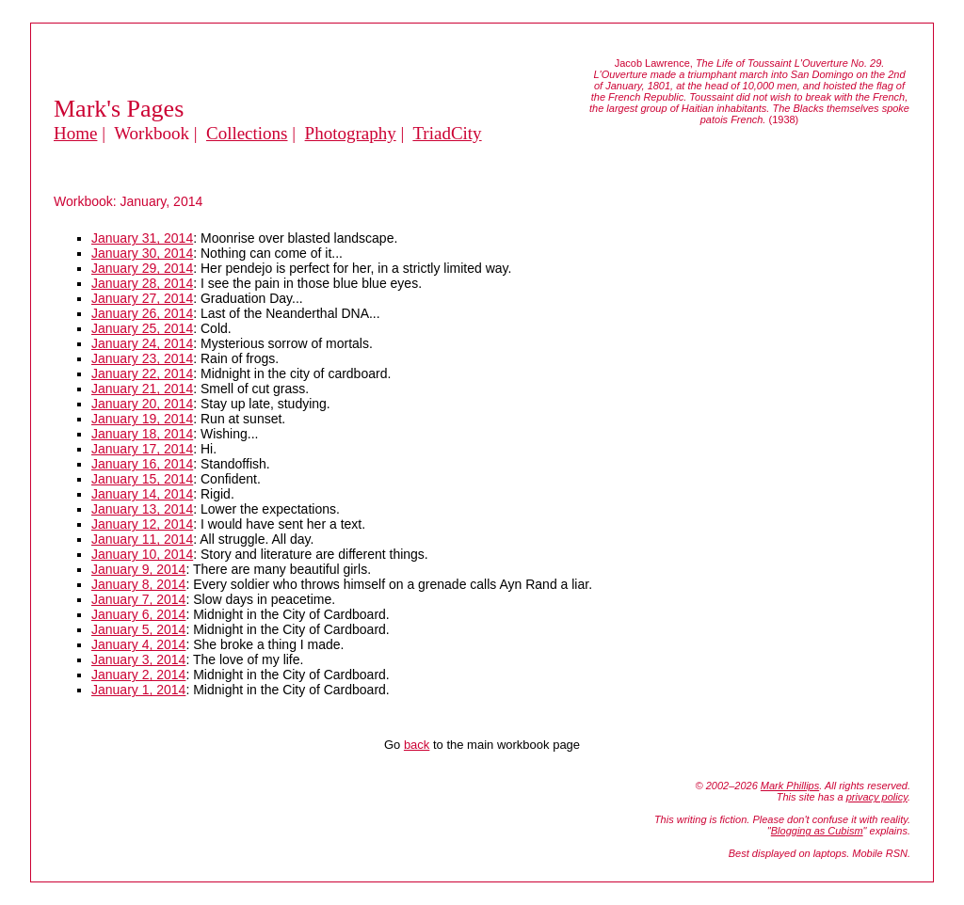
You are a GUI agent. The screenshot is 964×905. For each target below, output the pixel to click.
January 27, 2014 (142, 298)
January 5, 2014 (138, 629)
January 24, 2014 (142, 343)
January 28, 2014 (142, 283)
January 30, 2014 (142, 253)
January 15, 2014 (142, 478)
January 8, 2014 (138, 584)
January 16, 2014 (142, 463)
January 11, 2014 (142, 539)
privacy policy (877, 796)
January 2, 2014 (138, 674)
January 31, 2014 (142, 238)
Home (75, 133)
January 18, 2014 (142, 433)
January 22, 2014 (142, 373)
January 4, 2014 (138, 644)
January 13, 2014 (142, 508)
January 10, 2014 (142, 554)
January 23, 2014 (142, 358)
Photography (350, 133)
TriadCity (446, 133)
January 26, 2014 (142, 313)
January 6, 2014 (138, 614)
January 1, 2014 (138, 689)
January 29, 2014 (142, 268)
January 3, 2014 (138, 659)
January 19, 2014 (142, 418)
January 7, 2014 (138, 599)
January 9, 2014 (138, 569)
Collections (247, 133)
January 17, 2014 (142, 448)
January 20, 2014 (142, 403)
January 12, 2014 (142, 524)
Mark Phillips (790, 785)
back (416, 745)
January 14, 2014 (142, 493)
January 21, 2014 (142, 388)
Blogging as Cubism (817, 830)
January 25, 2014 (142, 328)
